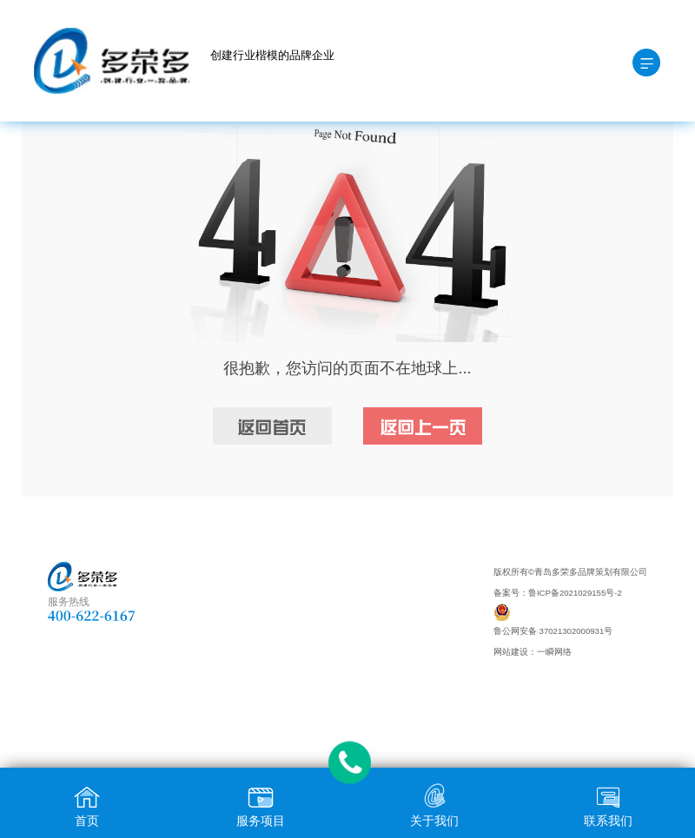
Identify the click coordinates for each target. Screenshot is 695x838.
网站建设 (510, 652)
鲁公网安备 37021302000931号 (552, 631)
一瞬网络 (554, 652)
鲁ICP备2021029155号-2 (575, 592)
